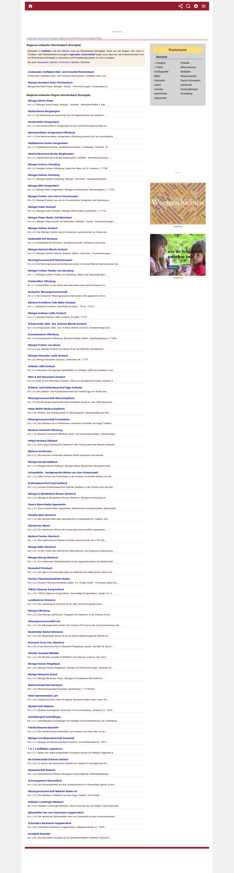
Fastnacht (159, 80)
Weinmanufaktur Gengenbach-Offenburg (51, 132)
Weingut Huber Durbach (42, 207)
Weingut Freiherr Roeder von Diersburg (51, 270)
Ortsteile (184, 62)
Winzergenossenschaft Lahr (44, 621)
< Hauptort (160, 62)
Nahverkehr (160, 98)
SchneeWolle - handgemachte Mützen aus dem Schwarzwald (63, 472)
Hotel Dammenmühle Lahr (43, 695)
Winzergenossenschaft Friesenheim (49, 419)
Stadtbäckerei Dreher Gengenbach (48, 143)
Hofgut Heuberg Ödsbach (43, 440)
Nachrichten (160, 93)
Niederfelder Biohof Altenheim (45, 632)
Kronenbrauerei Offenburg (43, 334)
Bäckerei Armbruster (40, 451)
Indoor (157, 84)
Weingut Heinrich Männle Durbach (48, 249)
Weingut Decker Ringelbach (44, 663)
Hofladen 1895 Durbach (41, 366)
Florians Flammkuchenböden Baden (49, 578)
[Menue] (203, 6)
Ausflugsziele (161, 71)
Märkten (66, 51)
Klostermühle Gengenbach (43, 122)
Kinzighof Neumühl (39, 833)
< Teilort (158, 67)
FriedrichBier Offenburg (42, 281)
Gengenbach (32, 38)
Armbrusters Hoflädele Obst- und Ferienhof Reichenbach (61, 72)
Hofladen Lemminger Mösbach (45, 802)
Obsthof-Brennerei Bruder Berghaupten (51, 153)
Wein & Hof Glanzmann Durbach (46, 377)
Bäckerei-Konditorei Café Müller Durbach (51, 302)
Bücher (54, 62)
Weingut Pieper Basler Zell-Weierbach (50, 217)
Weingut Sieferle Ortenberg (43, 175)
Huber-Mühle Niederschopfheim (46, 408)
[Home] (30, 6)
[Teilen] (180, 6)
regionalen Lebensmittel (82, 54)
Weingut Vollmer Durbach (43, 228)
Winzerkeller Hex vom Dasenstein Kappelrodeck (56, 812)
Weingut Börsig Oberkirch (43, 557)
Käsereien (65, 62)
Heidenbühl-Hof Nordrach (43, 238)
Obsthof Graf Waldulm (41, 706)
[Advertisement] (117, 22)
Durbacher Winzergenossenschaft (47, 292)
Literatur (158, 89)
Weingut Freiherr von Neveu (44, 345)
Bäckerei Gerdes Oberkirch (43, 536)
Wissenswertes (188, 76)
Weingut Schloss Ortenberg (44, 164)
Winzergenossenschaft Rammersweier (50, 260)
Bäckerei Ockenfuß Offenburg (45, 430)
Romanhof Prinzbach (40, 568)
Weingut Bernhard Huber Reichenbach (50, 82)
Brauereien (43, 62)
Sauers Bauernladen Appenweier (47, 504)
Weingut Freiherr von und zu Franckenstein (53, 196)
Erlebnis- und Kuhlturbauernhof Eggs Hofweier (55, 387)
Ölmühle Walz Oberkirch (42, 515)
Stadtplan (185, 71)
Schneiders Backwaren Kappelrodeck (49, 823)
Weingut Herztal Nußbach (42, 462)
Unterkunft (186, 84)
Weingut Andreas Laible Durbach (47, 313)
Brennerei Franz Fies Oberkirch (46, 642)
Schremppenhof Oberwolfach (45, 780)
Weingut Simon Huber (40, 100)
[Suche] (188, 6)
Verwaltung (186, 93)
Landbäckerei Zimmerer (41, 600)
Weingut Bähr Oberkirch (42, 547)
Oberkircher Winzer (39, 525)
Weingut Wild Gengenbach (43, 185)
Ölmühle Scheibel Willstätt (43, 653)
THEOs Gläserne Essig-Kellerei (46, 589)
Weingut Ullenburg (39, 610)
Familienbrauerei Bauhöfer (43, 727)
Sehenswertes (188, 67)
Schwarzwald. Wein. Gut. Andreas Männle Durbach (57, 323)
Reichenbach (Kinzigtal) (48, 38)
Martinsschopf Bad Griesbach (45, 685)
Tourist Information (190, 80)
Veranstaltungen (189, 89)
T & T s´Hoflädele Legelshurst (45, 748)
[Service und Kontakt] (196, 6)
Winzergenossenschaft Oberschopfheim (51, 398)
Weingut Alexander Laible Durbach (48, 355)
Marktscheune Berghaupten (44, 111)
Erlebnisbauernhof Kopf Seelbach (47, 483)
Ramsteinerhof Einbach (41, 770)
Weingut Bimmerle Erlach (42, 674)
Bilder (157, 76)
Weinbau (85, 62)
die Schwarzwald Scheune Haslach (48, 759)
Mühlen (75, 62)
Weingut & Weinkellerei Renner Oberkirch (52, 493)
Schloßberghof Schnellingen (44, 717)
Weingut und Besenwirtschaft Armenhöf (51, 738)
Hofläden (46, 51)
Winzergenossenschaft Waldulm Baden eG (52, 791)
